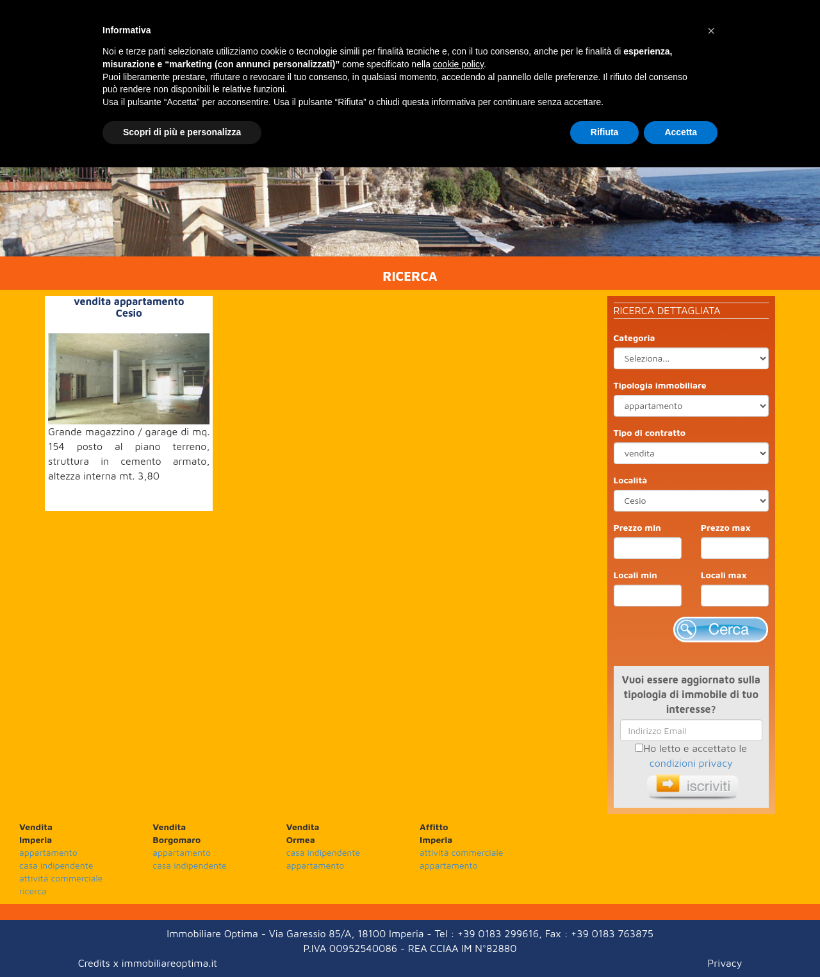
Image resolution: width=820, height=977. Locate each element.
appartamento (48, 852)
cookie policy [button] (458, 64)
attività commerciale (60, 878)
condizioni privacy (691, 763)
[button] (711, 31)
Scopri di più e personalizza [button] (182, 132)
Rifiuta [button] (605, 132)
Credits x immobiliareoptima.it (147, 963)
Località (631, 479)
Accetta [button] (680, 132)
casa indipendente (56, 865)
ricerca (33, 890)
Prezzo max (726, 527)
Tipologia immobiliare (660, 385)
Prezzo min (637, 527)
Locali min (635, 574)
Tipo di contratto (650, 432)
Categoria (634, 337)
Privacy (725, 963)
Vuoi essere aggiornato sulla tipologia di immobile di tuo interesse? (691, 694)
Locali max (724, 574)
